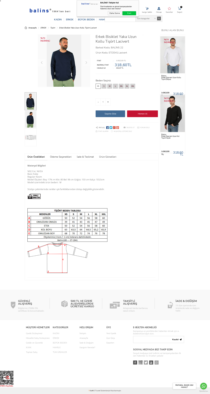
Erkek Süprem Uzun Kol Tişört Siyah (170, 137)
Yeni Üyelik (111, 333)
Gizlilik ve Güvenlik (34, 342)
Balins (163, 76)
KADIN (58, 19)
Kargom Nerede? (87, 347)
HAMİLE (103, 19)
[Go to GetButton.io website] (203, 391)
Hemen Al (142, 113)
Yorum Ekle (145, 128)
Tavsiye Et (130, 128)
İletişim (83, 333)
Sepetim (110, 342)
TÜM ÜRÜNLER (60, 352)
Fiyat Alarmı (103, 131)
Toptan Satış (31, 352)
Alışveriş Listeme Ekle (123, 131)
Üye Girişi (110, 338)
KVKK (28, 347)
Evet (129, 13)
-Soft (91, 391)
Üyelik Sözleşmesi (34, 333)
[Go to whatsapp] (203, 386)
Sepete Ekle (110, 113)
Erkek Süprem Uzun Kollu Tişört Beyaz (171, 78)
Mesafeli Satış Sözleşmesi (38, 338)
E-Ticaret (97, 391)
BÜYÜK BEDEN (86, 19)
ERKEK (70, 19)
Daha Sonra (115, 13)
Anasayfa (84, 338)
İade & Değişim (86, 342)
